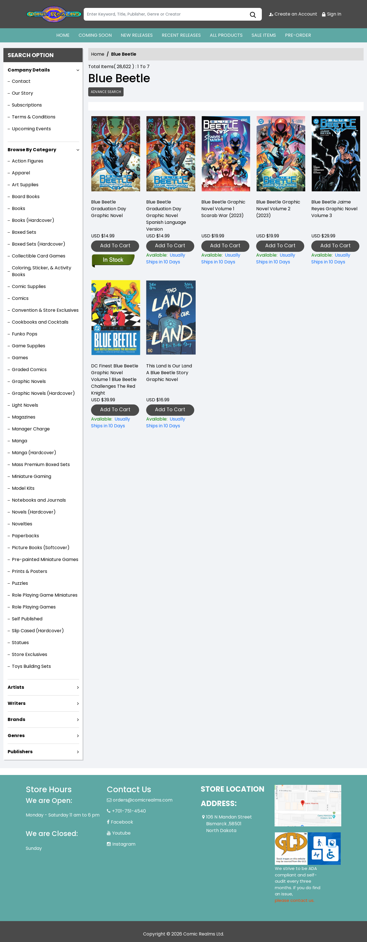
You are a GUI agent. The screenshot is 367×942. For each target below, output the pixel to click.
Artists (16, 687)
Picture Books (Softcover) (41, 547)
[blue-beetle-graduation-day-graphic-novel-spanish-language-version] (171, 155)
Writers (16, 703)
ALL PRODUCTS (226, 35)
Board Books (26, 196)
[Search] (173, 14)
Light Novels (25, 405)
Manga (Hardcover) (34, 452)
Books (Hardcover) (33, 220)
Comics (20, 298)
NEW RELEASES (137, 35)
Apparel (21, 173)
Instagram (123, 844)
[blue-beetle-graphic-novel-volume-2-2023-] (281, 155)
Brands (16, 719)
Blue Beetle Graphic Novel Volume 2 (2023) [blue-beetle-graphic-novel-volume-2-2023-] (278, 209)
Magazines (23, 417)
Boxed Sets (24, 232)
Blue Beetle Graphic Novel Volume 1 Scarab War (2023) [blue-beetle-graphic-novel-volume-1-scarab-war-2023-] (223, 209)
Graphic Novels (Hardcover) (43, 393)
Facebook (122, 822)
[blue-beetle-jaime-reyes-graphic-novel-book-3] (336, 155)
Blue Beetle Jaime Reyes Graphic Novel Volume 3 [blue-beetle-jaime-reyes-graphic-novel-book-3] (334, 209)
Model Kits (23, 488)
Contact (21, 81)
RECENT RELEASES (181, 35)
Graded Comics (29, 369)
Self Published (27, 619)
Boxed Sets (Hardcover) (38, 244)
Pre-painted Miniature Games (45, 559)
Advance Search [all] (106, 91)
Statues (20, 642)
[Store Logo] (54, 14)
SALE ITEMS (264, 35)
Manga (19, 441)
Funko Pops (24, 334)
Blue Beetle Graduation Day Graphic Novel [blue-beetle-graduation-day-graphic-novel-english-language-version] (108, 209)
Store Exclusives (29, 654)
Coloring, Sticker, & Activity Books (41, 271)
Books (18, 208)
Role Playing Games (34, 607)
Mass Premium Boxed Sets (41, 464)
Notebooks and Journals (39, 500)
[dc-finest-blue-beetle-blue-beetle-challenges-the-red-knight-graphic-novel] (116, 422)
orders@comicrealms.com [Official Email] (142, 800)
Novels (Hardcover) (34, 512)
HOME (63, 35)
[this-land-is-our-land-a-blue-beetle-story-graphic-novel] (171, 422)
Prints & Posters (29, 571)
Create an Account (293, 14)
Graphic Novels (29, 381)
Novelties (22, 524)
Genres (16, 735)
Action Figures (27, 161)
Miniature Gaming (31, 476)
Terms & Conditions (33, 117)
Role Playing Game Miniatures (44, 595)
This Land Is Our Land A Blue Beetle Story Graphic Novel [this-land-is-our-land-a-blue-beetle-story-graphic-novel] (169, 373)
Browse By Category (32, 149)
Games (20, 357)
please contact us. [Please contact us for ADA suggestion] (294, 900)
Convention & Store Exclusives (45, 310)
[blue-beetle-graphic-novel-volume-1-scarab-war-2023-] (226, 155)
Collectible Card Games (38, 256)
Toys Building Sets (31, 666)
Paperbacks (25, 535)
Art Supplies (25, 184)
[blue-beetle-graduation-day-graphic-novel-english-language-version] (116, 155)
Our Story (22, 93)
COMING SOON (95, 35)
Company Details (29, 70)
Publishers (20, 751)
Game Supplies (28, 346)
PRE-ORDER (298, 35)
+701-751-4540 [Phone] (129, 811)
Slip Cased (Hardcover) (38, 630)
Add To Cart (115, 245)
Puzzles (20, 583)
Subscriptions (27, 105)
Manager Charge (31, 429)
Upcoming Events (31, 128)
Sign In (331, 14)
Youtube (121, 833)
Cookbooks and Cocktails (40, 322)
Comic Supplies (29, 286)
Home (97, 54)
